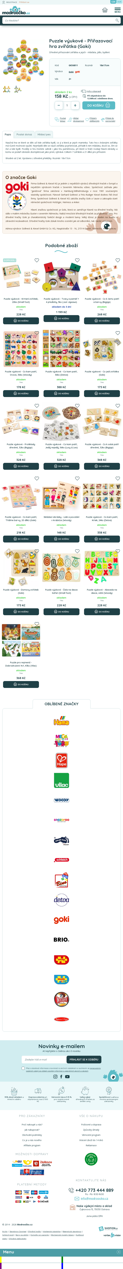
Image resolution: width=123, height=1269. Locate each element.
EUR (119, 1)
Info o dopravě (90, 91)
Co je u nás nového (32, 1140)
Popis (8, 134)
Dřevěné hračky (34, 1231)
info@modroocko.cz (94, 1198)
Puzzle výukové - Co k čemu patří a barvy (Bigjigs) (102, 300)
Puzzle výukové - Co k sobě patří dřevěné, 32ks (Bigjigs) (102, 446)
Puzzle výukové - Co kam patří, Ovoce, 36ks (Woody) (21, 373)
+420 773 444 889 (94, 1190)
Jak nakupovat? (32, 1129)
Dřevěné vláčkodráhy (17, 1238)
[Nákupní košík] (105, 10)
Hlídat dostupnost (75, 119)
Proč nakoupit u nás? (32, 1124)
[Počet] (67, 105)
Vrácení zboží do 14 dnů (91, 1140)
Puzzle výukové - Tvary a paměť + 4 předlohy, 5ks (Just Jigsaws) (61, 300)
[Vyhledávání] (61, 20)
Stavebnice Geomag (18, 1231)
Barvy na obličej (22, 1235)
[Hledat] (117, 20)
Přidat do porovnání (108, 119)
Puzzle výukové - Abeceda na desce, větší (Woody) (102, 591)
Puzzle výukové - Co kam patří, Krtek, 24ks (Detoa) (102, 519)
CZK (113, 1)
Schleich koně (8, 1235)
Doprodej (93, 1266)
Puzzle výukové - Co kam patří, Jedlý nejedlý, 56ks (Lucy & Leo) (61, 446)
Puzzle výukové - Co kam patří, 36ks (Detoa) (61, 373)
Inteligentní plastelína (52, 1231)
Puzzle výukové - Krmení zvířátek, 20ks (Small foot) (21, 300)
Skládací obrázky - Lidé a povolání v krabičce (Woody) (61, 519)
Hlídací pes (44, 134)
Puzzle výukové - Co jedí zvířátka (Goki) (102, 373)
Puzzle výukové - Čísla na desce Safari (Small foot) (61, 591)
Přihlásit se (24, 2)
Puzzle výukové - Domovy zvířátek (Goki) (21, 591)
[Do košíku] (21, 320)
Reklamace (91, 1145)
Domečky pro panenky (40, 1235)
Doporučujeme (31, 1266)
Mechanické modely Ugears (62, 1235)
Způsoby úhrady (91, 1129)
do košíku (98, 104)
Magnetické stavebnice (72, 1231)
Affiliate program (32, 1145)
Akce (31, 1259)
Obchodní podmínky (32, 1134)
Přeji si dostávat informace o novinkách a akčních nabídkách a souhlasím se (63, 1069)
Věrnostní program (91, 1134)
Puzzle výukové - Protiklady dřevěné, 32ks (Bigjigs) (21, 446)
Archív (5, 1231)
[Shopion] (108, 1228)
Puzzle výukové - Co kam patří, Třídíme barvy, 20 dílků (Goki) (21, 519)
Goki (71, 71)
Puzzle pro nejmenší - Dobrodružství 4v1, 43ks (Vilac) (21, 664)
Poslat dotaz (60, 119)
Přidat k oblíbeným (92, 119)
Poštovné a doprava (91, 1124)
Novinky (93, 1259)
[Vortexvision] (112, 1235)
